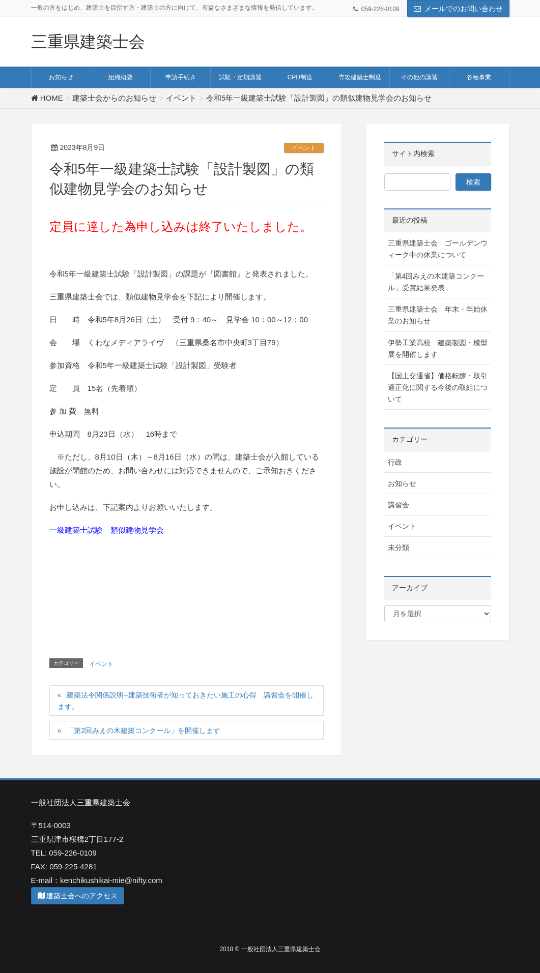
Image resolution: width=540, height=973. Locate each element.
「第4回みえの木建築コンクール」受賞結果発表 (436, 282)
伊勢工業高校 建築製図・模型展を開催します (438, 348)
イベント (304, 147)
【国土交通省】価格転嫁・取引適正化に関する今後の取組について (438, 387)
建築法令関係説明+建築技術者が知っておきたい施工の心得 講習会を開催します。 (186, 701)
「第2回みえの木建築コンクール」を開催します (143, 730)
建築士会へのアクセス (78, 896)
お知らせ (402, 483)
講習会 (398, 505)
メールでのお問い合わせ (463, 9)
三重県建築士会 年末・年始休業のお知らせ (438, 315)
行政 (395, 462)
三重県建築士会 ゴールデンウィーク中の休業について (438, 249)
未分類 (398, 547)
